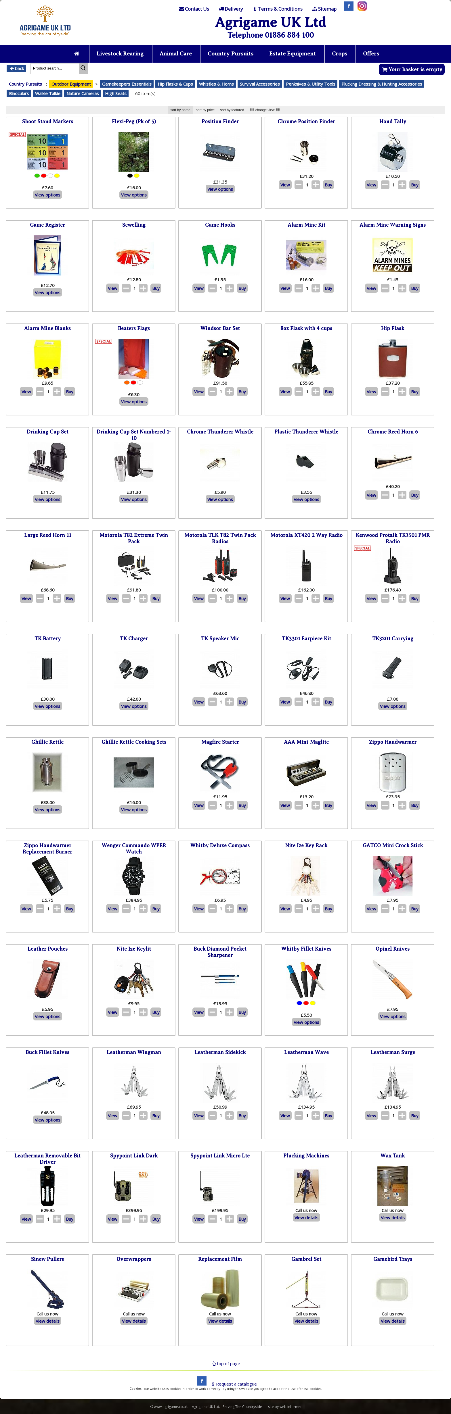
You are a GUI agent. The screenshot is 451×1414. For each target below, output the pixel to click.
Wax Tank (393, 1156)
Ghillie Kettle (47, 742)
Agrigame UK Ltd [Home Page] (270, 22)
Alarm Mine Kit (306, 225)
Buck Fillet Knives (47, 1052)
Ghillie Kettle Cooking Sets (134, 742)
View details (306, 1217)
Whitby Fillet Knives (306, 949)
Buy (328, 185)
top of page (225, 1363)
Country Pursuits (231, 54)
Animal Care (176, 54)
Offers (372, 54)
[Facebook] (347, 9)
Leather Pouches (48, 949)
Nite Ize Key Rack (306, 846)
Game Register (47, 225)
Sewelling (134, 225)
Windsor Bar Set (220, 329)
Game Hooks (220, 225)
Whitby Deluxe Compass (220, 846)
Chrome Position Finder (306, 122)
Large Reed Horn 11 (47, 535)
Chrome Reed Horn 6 (393, 432)
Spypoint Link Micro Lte (220, 1156)
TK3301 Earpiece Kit (306, 639)
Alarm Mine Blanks (47, 329)
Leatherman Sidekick (220, 1052)
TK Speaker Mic (220, 639)
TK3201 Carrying (392, 639)
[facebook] (200, 1384)
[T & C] (277, 9)
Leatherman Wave (306, 1052)
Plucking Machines (306, 1156)
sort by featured (232, 110)
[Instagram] (361, 9)
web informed (291, 1406)
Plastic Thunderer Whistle (306, 432)
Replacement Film (220, 1259)
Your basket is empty (411, 69)
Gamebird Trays (392, 1259)
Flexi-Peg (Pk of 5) (134, 122)
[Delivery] (230, 9)
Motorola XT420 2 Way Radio (306, 535)
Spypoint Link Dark (134, 1156)
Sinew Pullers (47, 1259)
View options (47, 195)
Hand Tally (392, 122)
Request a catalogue (233, 1384)
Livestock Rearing (120, 54)
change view (265, 110)
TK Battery (48, 639)
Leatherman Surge (392, 1052)
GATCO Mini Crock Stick (393, 846)
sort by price (205, 110)
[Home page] (45, 38)
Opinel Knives (393, 949)
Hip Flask (392, 329)
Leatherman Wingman (134, 1052)
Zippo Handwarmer (392, 742)
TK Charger (134, 639)
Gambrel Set (306, 1259)
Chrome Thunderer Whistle (220, 432)
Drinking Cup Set (47, 432)
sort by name (180, 110)
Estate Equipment (293, 54)
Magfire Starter (220, 742)
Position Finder (220, 122)
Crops (340, 54)
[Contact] (194, 9)
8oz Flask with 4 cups (306, 329)
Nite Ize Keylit (134, 949)
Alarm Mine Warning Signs (393, 225)
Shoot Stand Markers (47, 122)
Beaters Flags (134, 329)
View (285, 185)
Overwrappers (133, 1259)
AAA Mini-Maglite (306, 742)
